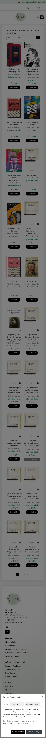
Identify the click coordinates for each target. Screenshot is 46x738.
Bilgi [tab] (6, 704)
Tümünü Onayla (33, 732)
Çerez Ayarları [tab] (17, 704)
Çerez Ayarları (18, 732)
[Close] (42, 697)
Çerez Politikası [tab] (32, 704)
